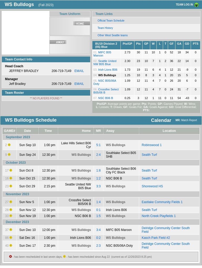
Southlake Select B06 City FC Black (121, 170)
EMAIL (79, 71)
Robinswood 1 (152, 145)
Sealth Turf (149, 155)
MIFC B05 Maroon (102, 54)
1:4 (98, 202)
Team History (105, 28)
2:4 (98, 155)
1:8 (98, 170)
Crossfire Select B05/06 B (80, 202)
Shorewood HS (152, 186)
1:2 (98, 178)
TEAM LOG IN (184, 4)
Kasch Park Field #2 (156, 238)
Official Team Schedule (111, 20)
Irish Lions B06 (107, 69)
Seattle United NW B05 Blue (104, 62)
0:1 (98, 210)
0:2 (98, 238)
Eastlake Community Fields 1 (162, 202)
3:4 (98, 230)
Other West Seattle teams (113, 35)
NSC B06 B (105, 98)
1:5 (98, 216)
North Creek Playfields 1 (159, 216)
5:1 (98, 145)
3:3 (98, 186)
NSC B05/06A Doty (119, 246)
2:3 (98, 246)
